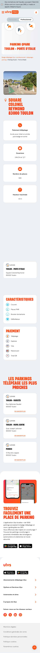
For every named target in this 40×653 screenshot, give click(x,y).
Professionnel (26, 20)
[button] (20, 411)
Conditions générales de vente (15, 632)
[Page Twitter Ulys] (10, 614)
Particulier (13, 20)
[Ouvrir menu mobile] (3, 12)
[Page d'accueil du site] (7, 565)
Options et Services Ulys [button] (20, 587)
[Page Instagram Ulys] (20, 614)
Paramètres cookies (11, 646)
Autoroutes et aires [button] (20, 595)
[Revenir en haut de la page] (34, 647)
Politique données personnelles (15, 637)
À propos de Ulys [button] (20, 602)
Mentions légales (9, 627)
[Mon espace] (36, 12)
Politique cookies (9, 642)
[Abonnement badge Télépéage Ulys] (12, 12)
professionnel (21, 57)
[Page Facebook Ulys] (5, 614)
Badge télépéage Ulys (8, 57)
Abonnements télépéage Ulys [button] (20, 580)
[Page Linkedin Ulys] (15, 614)
